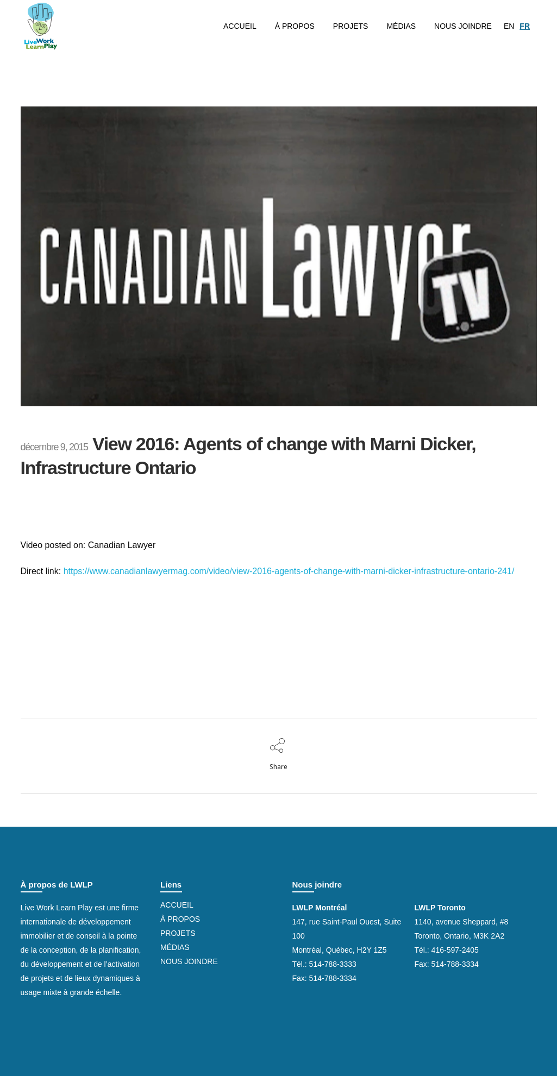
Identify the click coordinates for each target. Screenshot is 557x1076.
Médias (175, 947)
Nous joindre (189, 961)
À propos (180, 919)
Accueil (176, 905)
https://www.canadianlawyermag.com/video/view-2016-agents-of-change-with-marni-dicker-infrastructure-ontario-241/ (289, 571)
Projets (178, 933)
